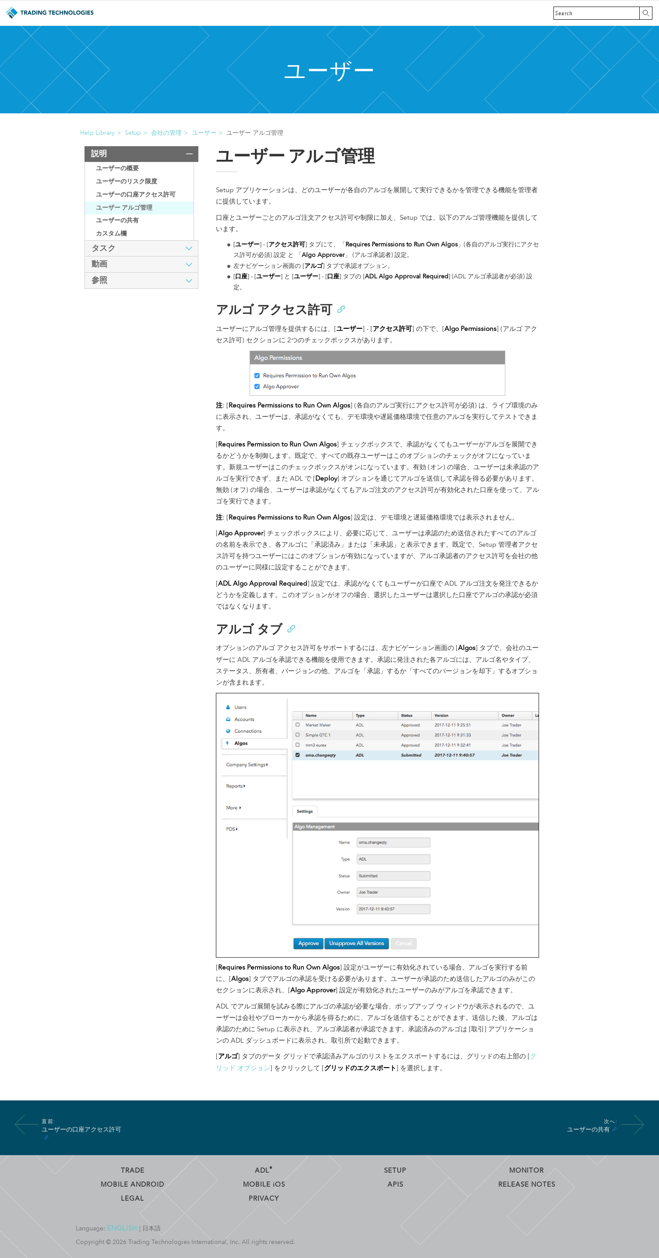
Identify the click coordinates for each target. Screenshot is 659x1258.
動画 (100, 264)
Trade (132, 1170)
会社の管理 (166, 133)
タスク (104, 248)
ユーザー (204, 133)
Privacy (264, 1198)
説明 (99, 153)
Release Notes (526, 1184)
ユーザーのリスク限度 (126, 181)
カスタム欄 (111, 233)
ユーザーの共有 (117, 220)
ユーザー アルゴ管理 (124, 208)
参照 (100, 280)
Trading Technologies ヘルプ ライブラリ (49, 13)
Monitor (526, 1170)
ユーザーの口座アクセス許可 (136, 194)
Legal (132, 1198)
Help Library (97, 133)
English (122, 1228)
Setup (133, 133)
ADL (264, 1170)
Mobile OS (264, 1184)
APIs (395, 1184)
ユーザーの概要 (117, 168)
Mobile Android (132, 1184)
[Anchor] (341, 308)
